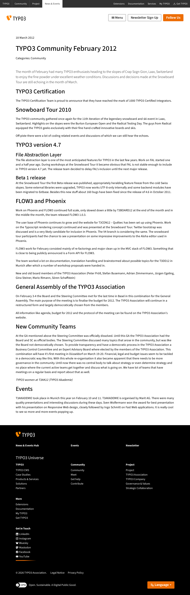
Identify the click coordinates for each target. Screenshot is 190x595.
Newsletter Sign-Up (144, 17)
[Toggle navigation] (117, 17)
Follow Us (173, 17)
